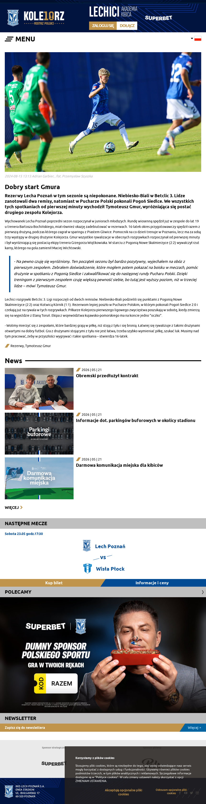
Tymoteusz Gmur (38, 346)
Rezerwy (17, 346)
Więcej (12, 507)
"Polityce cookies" (106, 777)
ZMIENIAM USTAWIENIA (90, 781)
